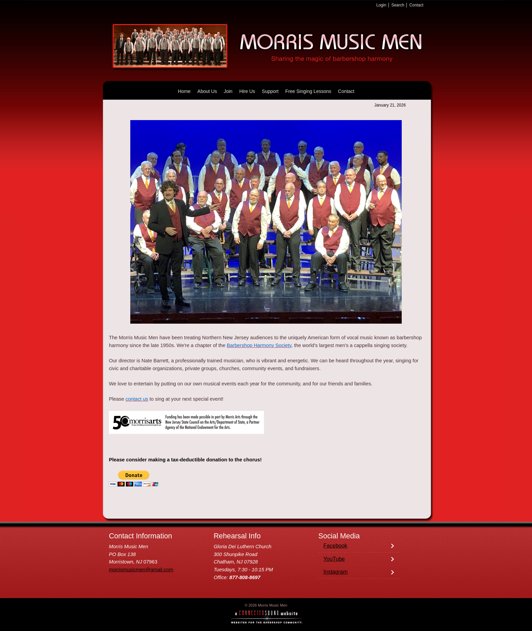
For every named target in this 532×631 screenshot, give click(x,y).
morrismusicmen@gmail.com (141, 569)
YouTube (334, 559)
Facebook (335, 546)
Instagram (335, 572)
